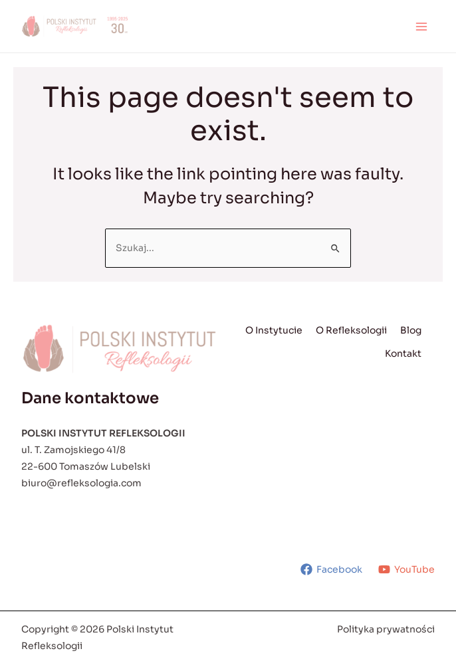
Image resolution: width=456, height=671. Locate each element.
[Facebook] (331, 569)
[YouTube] (406, 569)
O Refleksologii (351, 330)
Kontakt (403, 353)
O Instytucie (273, 330)
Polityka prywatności (386, 629)
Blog (410, 330)
